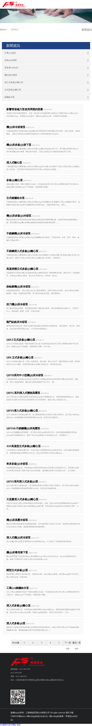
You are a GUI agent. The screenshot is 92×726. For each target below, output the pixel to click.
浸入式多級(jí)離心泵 (13, 82)
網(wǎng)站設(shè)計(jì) (37, 716)
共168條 (15, 643)
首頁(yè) (3, 29)
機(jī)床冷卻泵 (10, 75)
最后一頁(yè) (76, 644)
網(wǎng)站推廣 (56, 716)
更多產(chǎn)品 (11, 68)
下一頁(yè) (68, 644)
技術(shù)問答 (10, 60)
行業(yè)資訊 (10, 53)
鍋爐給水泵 (9, 97)
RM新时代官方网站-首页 (10, 725)
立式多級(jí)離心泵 (12, 90)
